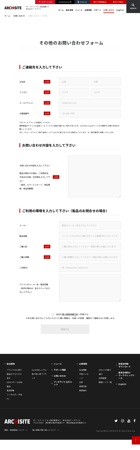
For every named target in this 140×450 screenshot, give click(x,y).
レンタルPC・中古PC (14, 396)
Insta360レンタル (39, 370)
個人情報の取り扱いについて (44, 430)
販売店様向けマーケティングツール (127, 375)
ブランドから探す (14, 370)
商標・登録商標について (14, 430)
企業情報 (88, 10)
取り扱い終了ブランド (39, 376)
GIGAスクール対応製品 (14, 384)
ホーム (61, 10)
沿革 (81, 382)
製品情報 (69, 10)
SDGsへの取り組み (105, 372)
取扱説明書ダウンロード (125, 365)
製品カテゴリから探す (14, 376)
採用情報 (102, 378)
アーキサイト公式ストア (63, 383)
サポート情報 (60, 369)
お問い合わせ (108, 10)
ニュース (78, 10)
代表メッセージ (83, 376)
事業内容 (83, 386)
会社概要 (83, 370)
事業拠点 (83, 390)
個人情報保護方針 (70, 314)
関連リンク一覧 (105, 382)
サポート (97, 10)
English (120, 10)
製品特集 (10, 390)
